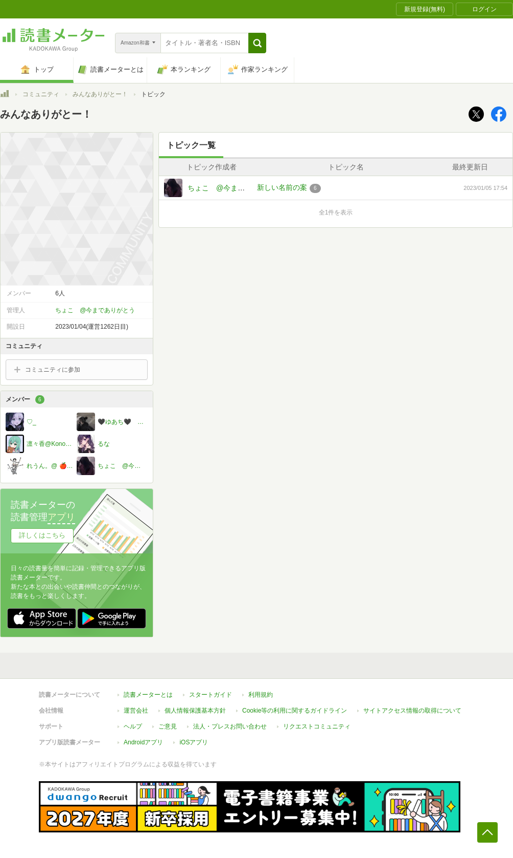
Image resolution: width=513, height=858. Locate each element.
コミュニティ (40, 94)
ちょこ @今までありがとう (234, 188)
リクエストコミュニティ (317, 726)
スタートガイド (210, 695)
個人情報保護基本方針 (195, 710)
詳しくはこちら (42, 535)
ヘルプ (133, 726)
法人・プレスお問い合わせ (230, 726)
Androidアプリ (143, 742)
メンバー (25, 399)
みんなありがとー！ (100, 94)
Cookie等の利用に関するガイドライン (294, 710)
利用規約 (260, 695)
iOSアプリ (193, 742)
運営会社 (136, 710)
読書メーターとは (148, 695)
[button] (257, 43)
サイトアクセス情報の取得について (412, 710)
